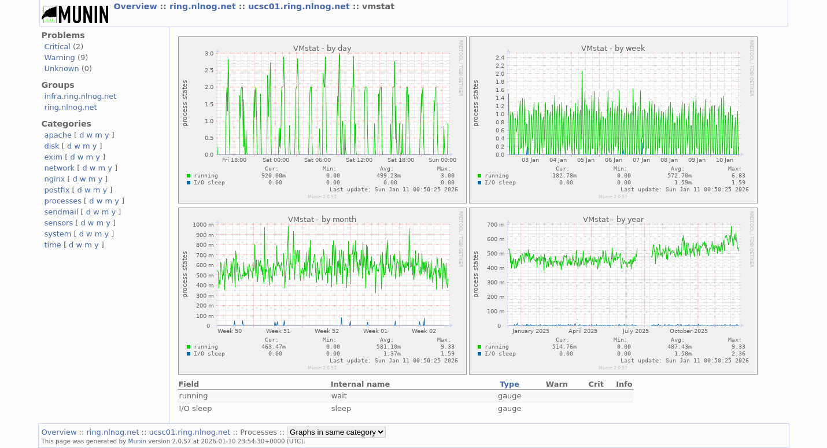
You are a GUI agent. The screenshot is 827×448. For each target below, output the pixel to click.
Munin (137, 441)
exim (54, 157)
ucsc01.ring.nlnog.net (300, 6)
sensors (59, 223)
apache (58, 135)
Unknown (62, 68)
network (60, 168)
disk (52, 146)
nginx (55, 179)
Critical (58, 46)
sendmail (62, 212)
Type (509, 384)
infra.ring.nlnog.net (81, 96)
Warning (60, 57)
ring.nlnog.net (204, 6)
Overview (137, 6)
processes (63, 201)
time (53, 244)
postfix (57, 190)
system (58, 233)
